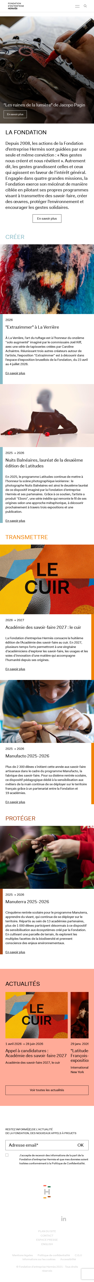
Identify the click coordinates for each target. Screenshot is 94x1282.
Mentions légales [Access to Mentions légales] (22, 1255)
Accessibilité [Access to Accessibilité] (68, 1259)
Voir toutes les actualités (47, 1090)
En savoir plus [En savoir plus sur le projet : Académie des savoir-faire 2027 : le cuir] (15, 669)
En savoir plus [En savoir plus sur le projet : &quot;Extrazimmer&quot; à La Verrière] (15, 373)
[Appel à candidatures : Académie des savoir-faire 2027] (36, 1033)
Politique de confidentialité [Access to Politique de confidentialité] (54, 1255)
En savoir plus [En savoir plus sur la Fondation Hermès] (47, 218)
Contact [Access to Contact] (47, 1235)
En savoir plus (15, 114)
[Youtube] (52, 1218)
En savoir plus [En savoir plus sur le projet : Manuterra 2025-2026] (15, 952)
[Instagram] (41, 1218)
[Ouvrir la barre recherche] (85, 8)
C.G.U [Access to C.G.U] (78, 1255)
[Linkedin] (63, 1218)
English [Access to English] (47, 1244)
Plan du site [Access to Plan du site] (47, 1231)
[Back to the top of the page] (47, 1191)
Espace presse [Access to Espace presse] (47, 1240)
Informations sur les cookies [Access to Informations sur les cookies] (38, 1259)
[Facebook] (30, 1218)
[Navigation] (77, 8)
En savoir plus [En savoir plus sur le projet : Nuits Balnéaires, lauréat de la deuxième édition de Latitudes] (15, 521)
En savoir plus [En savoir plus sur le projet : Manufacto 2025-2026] (15, 802)
